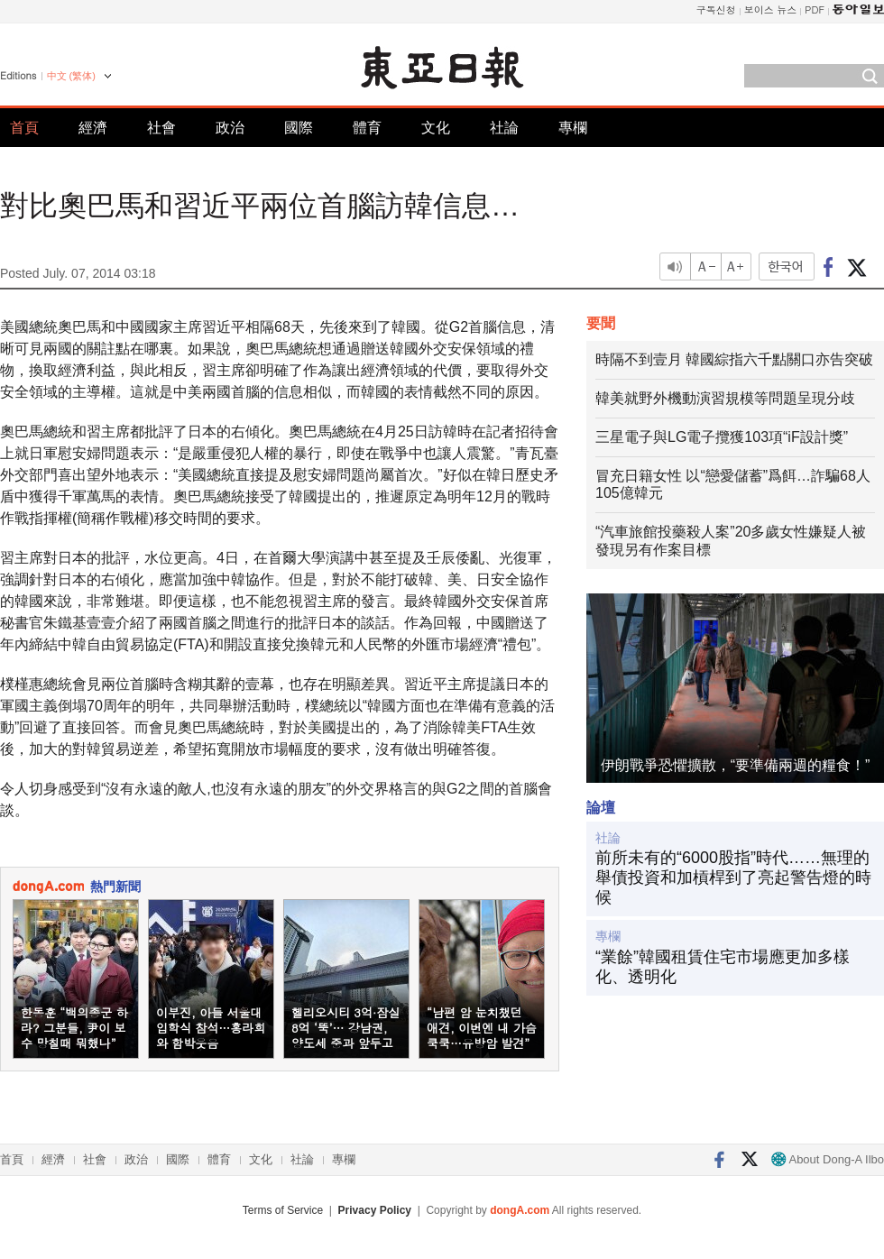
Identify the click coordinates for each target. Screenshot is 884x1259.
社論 (504, 127)
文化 (435, 127)
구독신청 (716, 9)
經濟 (92, 127)
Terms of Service (283, 1210)
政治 (230, 127)
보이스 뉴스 (770, 9)
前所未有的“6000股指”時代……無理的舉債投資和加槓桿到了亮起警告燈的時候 (733, 877)
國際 (298, 127)
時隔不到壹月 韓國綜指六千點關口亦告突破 (734, 359)
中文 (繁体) (71, 75)
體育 (367, 127)
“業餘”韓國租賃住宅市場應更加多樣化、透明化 (722, 967)
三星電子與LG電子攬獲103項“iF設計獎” (721, 437)
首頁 (24, 127)
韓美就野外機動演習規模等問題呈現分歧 (725, 398)
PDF (814, 9)
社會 (161, 127)
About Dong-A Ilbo (827, 1159)
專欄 (572, 127)
